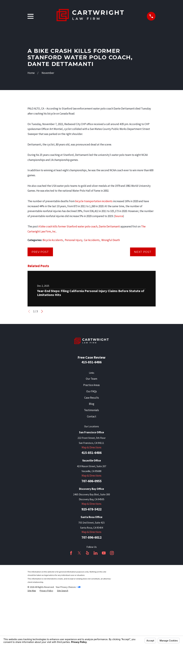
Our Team (91, 434)
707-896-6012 (91, 592)
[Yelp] (87, 608)
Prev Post (40, 307)
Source (119, 271)
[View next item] (42, 366)
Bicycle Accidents (53, 295)
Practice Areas (91, 440)
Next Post (142, 307)
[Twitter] (79, 608)
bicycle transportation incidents (94, 256)
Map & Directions (91, 502)
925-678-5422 (91, 564)
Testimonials (91, 465)
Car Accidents (92, 295)
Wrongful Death (110, 295)
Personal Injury (73, 295)
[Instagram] (112, 608)
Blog (91, 459)
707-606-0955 (91, 536)
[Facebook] (71, 608)
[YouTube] (104, 608)
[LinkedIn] (95, 608)
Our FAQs (91, 446)
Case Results (91, 453)
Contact (91, 471)
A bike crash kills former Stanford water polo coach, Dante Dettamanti (79, 281)
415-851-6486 (91, 417)
